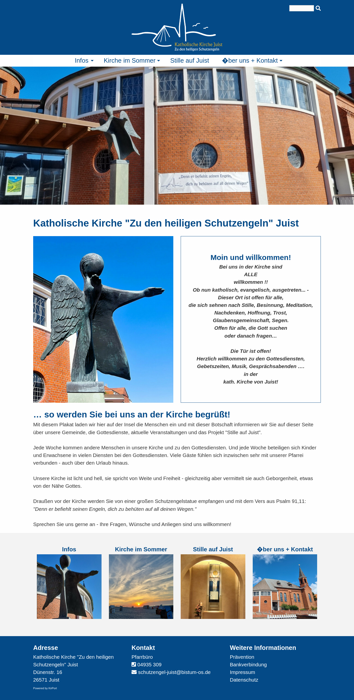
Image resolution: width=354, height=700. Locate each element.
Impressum (242, 672)
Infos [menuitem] (81, 60)
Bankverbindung (248, 664)
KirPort (52, 688)
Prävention (242, 657)
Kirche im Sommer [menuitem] (129, 60)
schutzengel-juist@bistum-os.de (174, 672)
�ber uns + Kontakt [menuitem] (250, 60)
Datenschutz (244, 680)
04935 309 (149, 664)
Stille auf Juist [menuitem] (189, 60)
